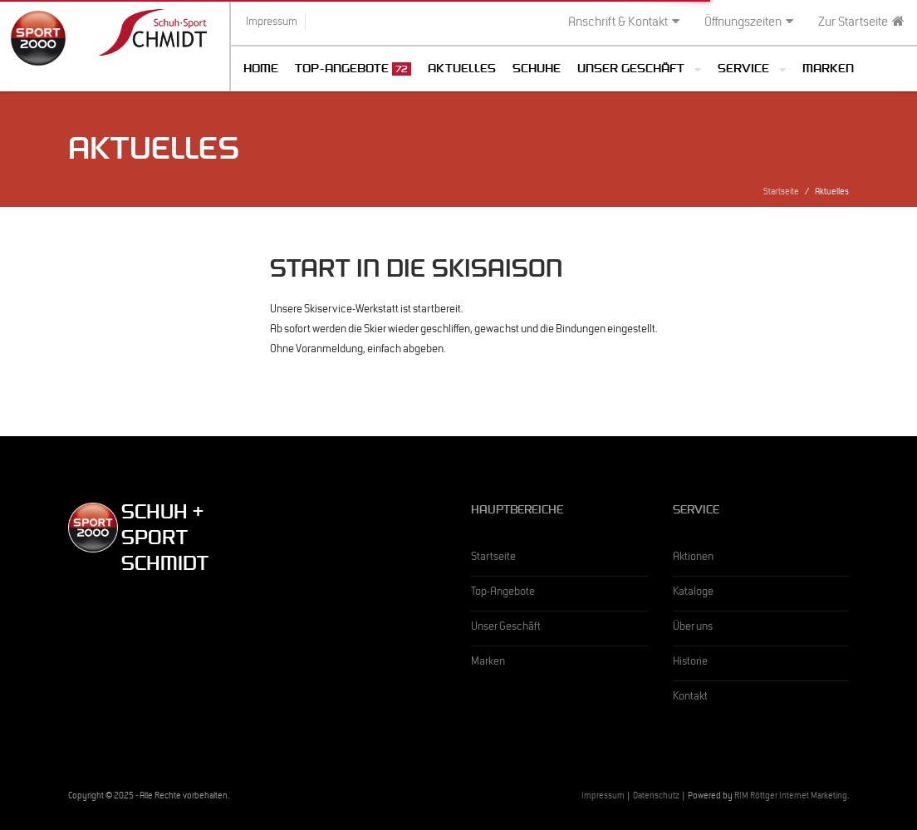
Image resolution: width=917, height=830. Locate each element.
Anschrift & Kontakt (623, 22)
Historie (690, 663)
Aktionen (693, 558)
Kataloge (693, 593)
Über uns (693, 628)
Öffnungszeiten (748, 22)
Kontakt (690, 698)
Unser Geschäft (630, 70)
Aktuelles (462, 70)
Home (260, 70)
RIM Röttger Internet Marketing (790, 797)
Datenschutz (656, 797)
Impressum (603, 797)
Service (743, 70)
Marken (828, 70)
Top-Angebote (353, 69)
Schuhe (536, 70)
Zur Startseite (861, 22)
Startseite (781, 193)
